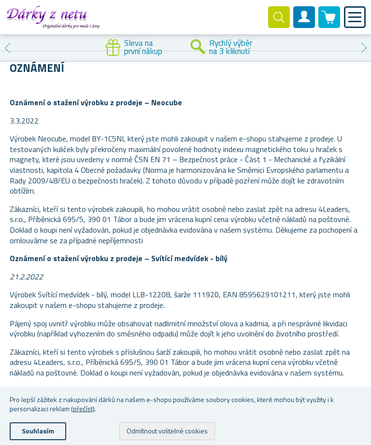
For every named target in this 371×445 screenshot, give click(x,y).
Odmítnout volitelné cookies (167, 431)
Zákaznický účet (304, 25)
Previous (7, 48)
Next (364, 48)
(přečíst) (83, 408)
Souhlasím (38, 431)
